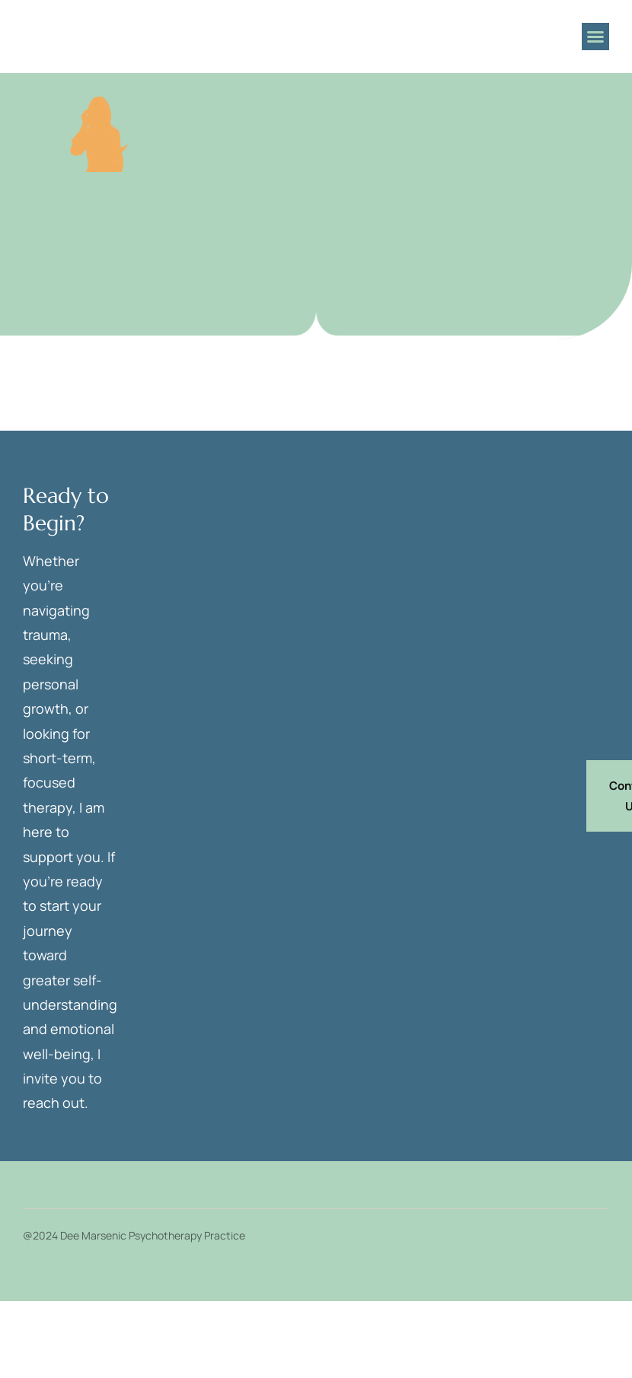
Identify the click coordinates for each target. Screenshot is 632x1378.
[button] (595, 36)
